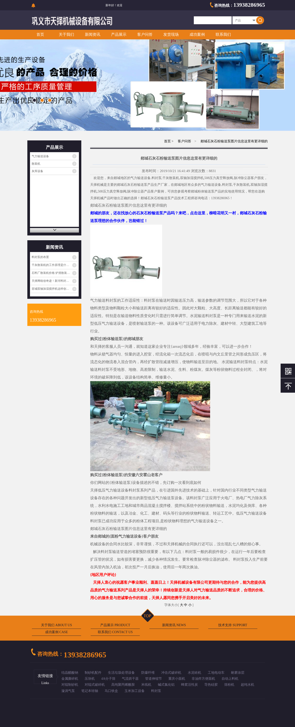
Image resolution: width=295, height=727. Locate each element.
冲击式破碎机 (171, 672)
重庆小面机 (176, 678)
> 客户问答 (181, 141)
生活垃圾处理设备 (121, 672)
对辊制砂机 (69, 684)
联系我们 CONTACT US (115, 632)
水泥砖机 (194, 672)
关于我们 (66, 34)
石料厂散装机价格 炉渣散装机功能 (54, 273)
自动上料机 (230, 678)
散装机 (36, 163)
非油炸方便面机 (203, 678)
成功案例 (197, 34)
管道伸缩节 (153, 678)
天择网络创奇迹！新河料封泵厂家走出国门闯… (55, 280)
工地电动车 (216, 672)
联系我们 (223, 34)
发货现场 (171, 34)
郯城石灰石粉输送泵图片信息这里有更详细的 (234, 141)
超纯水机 (247, 684)
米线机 (146, 684)
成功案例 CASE (56, 632)
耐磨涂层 (237, 672)
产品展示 (118, 34)
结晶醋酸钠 (69, 672)
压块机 (90, 678)
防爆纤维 (148, 672)
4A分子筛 (108, 678)
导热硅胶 (211, 684)
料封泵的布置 (40, 257)
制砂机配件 (93, 672)
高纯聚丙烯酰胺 (123, 684)
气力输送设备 (40, 156)
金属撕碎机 (69, 678)
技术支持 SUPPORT (232, 625)
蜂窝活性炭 (189, 684)
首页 (40, 34)
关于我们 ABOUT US (56, 625)
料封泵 (156, 691)
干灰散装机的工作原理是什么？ (52, 265)
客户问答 (145, 34)
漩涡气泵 (68, 691)
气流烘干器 (130, 678)
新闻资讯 (92, 34)
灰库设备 (37, 171)
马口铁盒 (111, 691)
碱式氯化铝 (166, 684)
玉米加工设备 (134, 691)
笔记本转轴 (89, 691)
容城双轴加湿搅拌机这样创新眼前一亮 (55, 288)
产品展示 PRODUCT (115, 625)
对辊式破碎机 (95, 684)
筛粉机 (229, 684)
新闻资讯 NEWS (174, 625)
